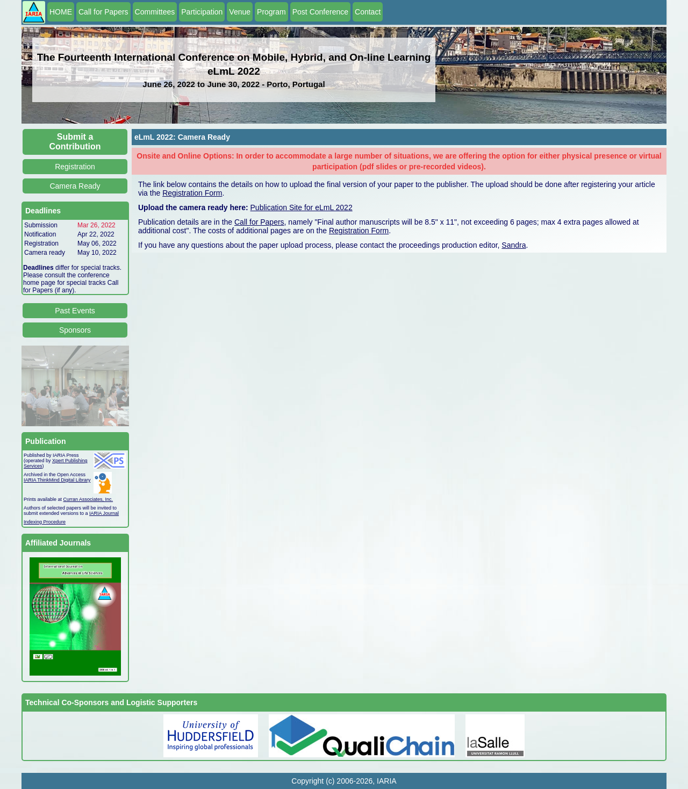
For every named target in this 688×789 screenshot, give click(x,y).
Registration (75, 166)
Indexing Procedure (45, 522)
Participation (202, 12)
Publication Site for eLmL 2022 (301, 207)
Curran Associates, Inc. (88, 499)
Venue (239, 12)
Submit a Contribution (75, 141)
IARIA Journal (104, 513)
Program (271, 12)
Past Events (75, 310)
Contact (368, 12)
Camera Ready (74, 186)
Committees (155, 12)
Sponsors (75, 330)
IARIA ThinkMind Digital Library (57, 480)
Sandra (513, 245)
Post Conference (320, 12)
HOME (60, 12)
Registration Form (192, 193)
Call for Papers (103, 12)
